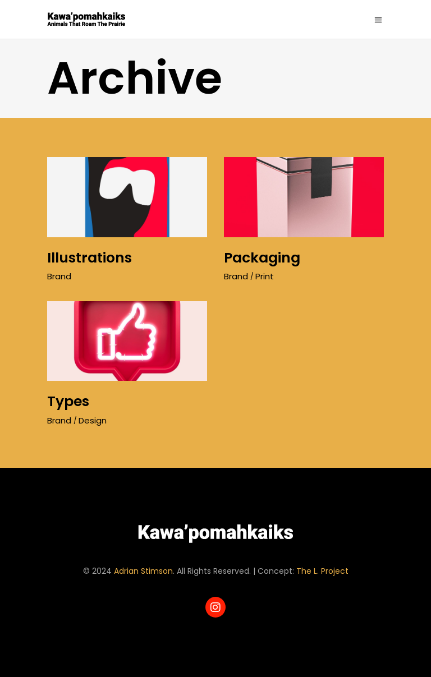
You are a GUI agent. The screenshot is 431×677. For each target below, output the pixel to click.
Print (264, 276)
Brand (59, 276)
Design (93, 420)
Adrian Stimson (143, 571)
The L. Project (322, 571)
